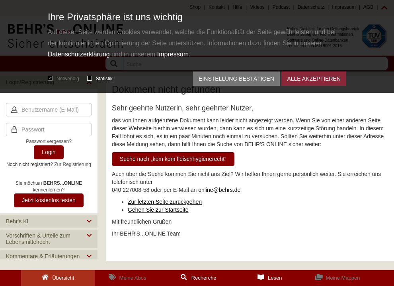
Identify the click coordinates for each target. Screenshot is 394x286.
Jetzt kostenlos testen (49, 200)
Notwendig (63, 78)
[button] (49, 221)
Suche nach (173, 159)
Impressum (173, 54)
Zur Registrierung (72, 164)
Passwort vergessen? (49, 141)
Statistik (100, 78)
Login (48, 152)
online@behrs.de (219, 190)
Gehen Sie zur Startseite (158, 210)
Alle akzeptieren (314, 78)
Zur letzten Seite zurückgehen (165, 202)
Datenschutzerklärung (79, 54)
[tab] (49, 221)
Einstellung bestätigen (236, 78)
